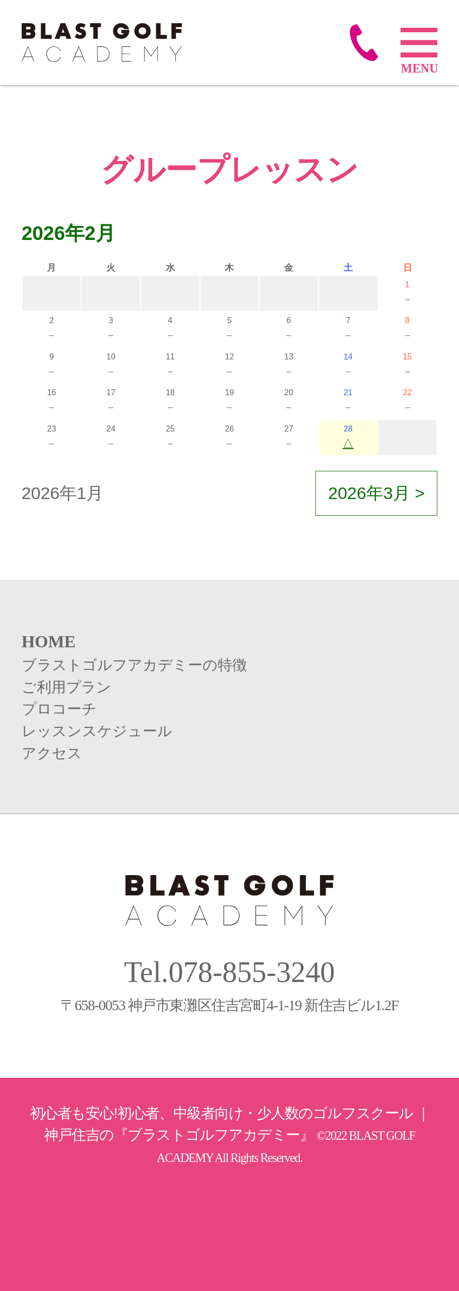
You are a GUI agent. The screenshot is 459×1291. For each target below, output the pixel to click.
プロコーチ (59, 709)
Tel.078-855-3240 (229, 972)
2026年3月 (369, 493)
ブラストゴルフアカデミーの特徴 (134, 665)
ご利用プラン (66, 687)
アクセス (52, 753)
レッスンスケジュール (97, 731)
